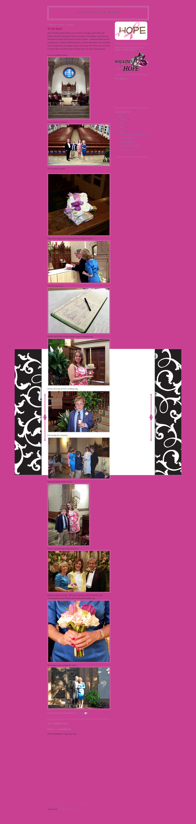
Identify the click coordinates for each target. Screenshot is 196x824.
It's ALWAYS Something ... (130, 146)
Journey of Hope (98, 12)
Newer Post (52, 803)
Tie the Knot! (125, 149)
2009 (120, 116)
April (122, 131)
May (122, 127)
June (122, 123)
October (123, 119)
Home (83, 803)
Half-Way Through (127, 142)
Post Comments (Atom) (67, 809)
